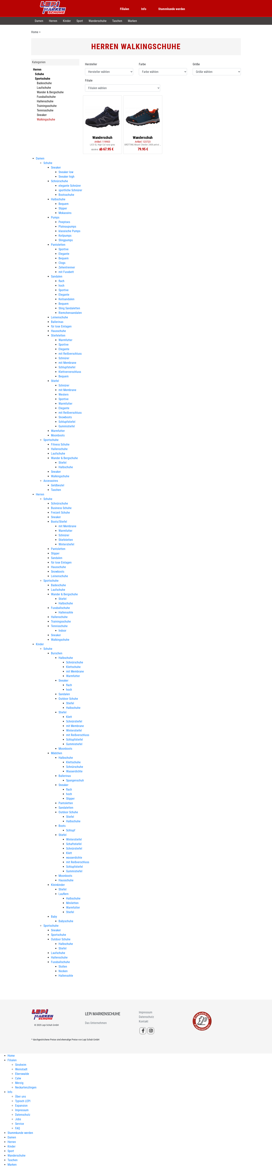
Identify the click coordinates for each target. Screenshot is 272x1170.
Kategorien (39, 62)
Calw (18, 1078)
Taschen (117, 21)
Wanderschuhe (98, 21)
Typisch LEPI (22, 1101)
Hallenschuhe (45, 101)
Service (19, 1124)
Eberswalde (22, 1074)
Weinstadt (21, 1069)
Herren (53, 21)
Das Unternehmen (96, 1023)
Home (34, 32)
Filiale (89, 80)
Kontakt (143, 1021)
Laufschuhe (44, 87)
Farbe (142, 64)
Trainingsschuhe (47, 106)
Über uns (20, 1096)
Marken (132, 21)
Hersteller (91, 64)
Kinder (67, 21)
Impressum (145, 1012)
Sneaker (42, 115)
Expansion (21, 1105)
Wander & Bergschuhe (50, 92)
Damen (39, 21)
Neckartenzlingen (25, 1087)
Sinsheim (20, 1065)
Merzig (19, 1083)
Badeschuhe (44, 83)
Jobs (18, 1119)
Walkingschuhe (46, 119)
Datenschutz (146, 1017)
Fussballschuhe (46, 97)
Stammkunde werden (171, 9)
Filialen (124, 9)
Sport (79, 21)
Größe (196, 64)
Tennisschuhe (45, 110)
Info (143, 9)
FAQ (17, 1128)
